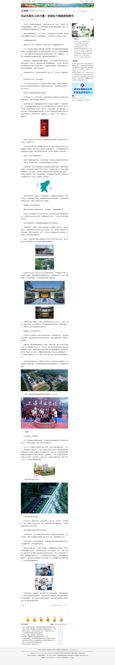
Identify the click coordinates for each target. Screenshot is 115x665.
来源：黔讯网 (32, 19)
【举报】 (23, 605)
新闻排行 (76, 39)
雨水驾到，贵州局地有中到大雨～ (80, 80)
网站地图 (33, 1)
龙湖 (56, 624)
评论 (92, 39)
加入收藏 (29, 1)
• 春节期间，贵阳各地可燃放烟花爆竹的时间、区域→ (35, 636)
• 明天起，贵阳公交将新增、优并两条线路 (32, 634)
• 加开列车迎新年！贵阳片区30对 (30, 644)
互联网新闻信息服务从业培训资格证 (65, 655)
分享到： (92, 19)
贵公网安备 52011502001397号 (81, 655)
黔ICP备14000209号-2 (32, 655)
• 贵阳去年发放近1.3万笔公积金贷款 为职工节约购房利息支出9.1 (38, 631)
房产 (43, 10)
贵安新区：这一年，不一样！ (79, 70)
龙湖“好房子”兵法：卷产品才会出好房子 (82, 55)
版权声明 (44, 649)
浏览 (88, 39)
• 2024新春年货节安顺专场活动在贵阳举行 (32, 632)
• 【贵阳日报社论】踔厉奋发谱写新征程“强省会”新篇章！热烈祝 (38, 638)
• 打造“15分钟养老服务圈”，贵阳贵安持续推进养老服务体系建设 (38, 627)
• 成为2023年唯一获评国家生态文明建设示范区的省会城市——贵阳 (38, 629)
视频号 (87, 1)
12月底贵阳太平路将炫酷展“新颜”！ (81, 44)
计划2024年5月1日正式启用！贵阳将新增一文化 (83, 50)
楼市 (61, 624)
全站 (74, 11)
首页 (37, 10)
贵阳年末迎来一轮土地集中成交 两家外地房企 (83, 51)
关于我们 (39, 649)
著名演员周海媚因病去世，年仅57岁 (81, 46)
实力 (66, 624)
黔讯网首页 (23, 1)
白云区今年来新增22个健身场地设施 (81, 43)
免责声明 (58, 649)
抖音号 (92, 1)
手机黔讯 (81, 1)
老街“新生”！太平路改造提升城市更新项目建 (83, 57)
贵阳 (59, 624)
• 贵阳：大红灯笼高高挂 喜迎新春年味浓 (31, 642)
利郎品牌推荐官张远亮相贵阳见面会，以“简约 (83, 48)
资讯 (40, 10)
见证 (63, 624)
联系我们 (54, 649)
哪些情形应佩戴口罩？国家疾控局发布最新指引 (83, 53)
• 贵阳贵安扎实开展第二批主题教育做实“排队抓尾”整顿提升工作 (38, 640)
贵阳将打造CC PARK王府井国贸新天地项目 (82, 41)
